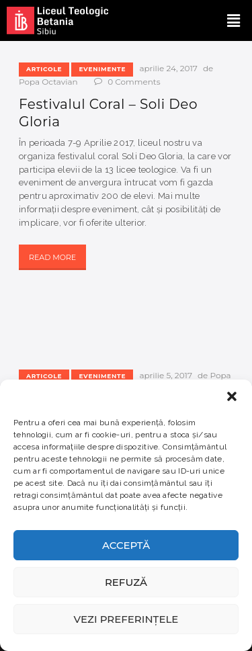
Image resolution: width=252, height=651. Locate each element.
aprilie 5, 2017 (165, 375)
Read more (52, 257)
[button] (232, 396)
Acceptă (126, 545)
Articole (44, 69)
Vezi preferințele (126, 619)
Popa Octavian (49, 82)
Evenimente (102, 69)
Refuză (126, 582)
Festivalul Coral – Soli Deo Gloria (108, 113)
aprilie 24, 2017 (168, 68)
